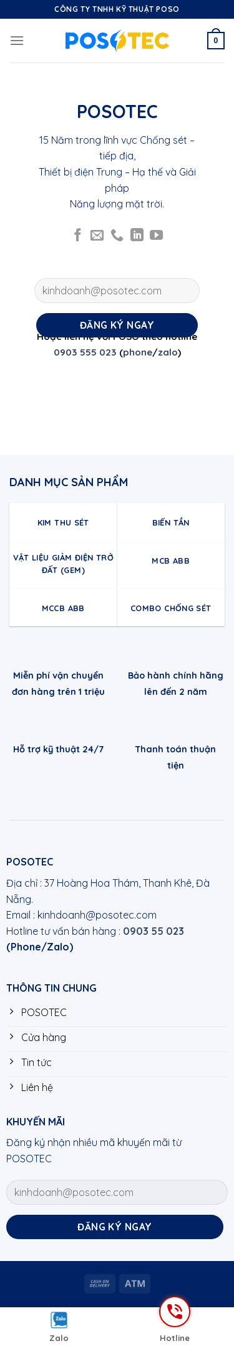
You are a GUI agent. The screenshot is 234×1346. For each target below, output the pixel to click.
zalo (168, 352)
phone (137, 352)
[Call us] (117, 236)
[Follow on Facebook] (77, 236)
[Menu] (16, 40)
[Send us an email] (97, 236)
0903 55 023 (153, 931)
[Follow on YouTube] (156, 236)
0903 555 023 (85, 352)
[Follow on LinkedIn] (137, 236)
